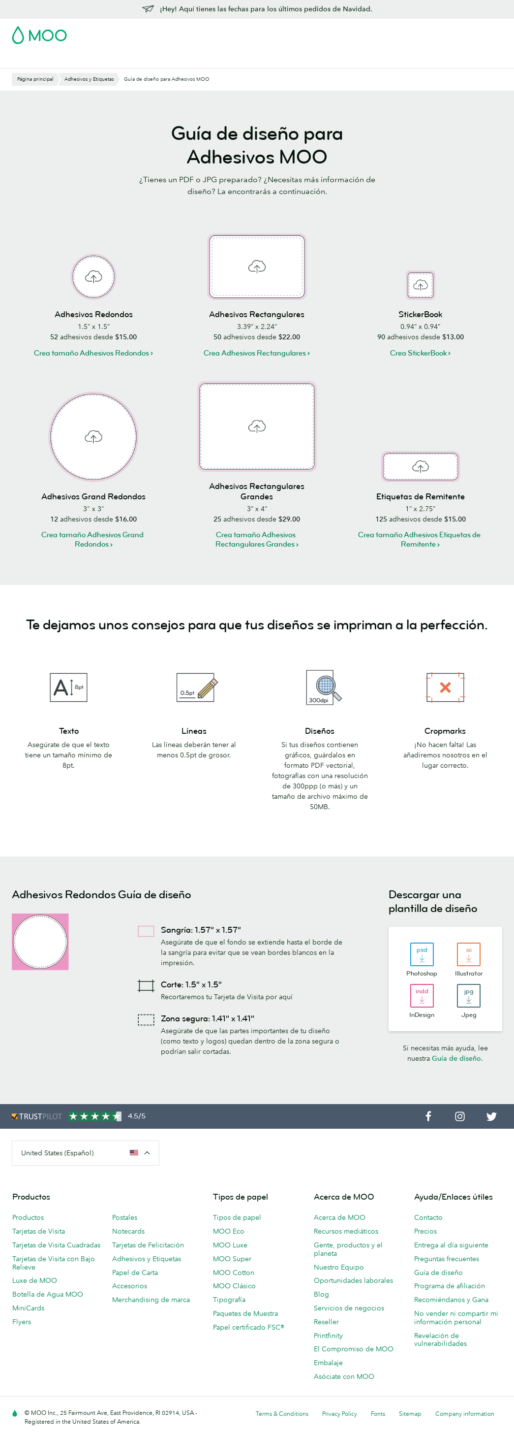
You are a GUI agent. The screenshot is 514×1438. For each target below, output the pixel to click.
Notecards (128, 1231)
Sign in (382, 32)
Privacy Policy (339, 1413)
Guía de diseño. (457, 1058)
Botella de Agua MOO (47, 1294)
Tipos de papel (237, 1217)
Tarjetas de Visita (39, 43)
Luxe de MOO (34, 1280)
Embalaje (328, 1362)
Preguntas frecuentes (446, 1258)
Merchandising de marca (151, 1299)
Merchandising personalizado (364, 43)
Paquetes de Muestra (245, 1313)
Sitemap (410, 1413)
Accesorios (129, 1285)
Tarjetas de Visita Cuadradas (56, 1245)
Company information (464, 1413)
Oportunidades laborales (353, 1280)
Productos (28, 1217)
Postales (90, 43)
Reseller (326, 1321)
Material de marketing (230, 43)
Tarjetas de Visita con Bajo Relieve (53, 1263)
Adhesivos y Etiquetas (149, 43)
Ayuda (46, 59)
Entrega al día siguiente (451, 1245)
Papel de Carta (135, 1272)
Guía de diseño (438, 1272)
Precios (425, 1231)
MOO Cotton (233, 1272)
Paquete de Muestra (294, 32)
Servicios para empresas (462, 43)
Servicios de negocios (349, 1308)
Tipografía (229, 1299)
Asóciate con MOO (344, 1376)
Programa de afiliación (449, 1285)
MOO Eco (228, 1231)
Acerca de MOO (339, 1217)
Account (348, 32)
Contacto (428, 1217)
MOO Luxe (230, 1245)
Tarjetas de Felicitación (148, 1245)
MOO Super (232, 1258)
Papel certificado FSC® (248, 1327)
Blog (19, 59)
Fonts (378, 1413)
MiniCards (28, 1308)
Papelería (291, 43)
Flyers (21, 1321)
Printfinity (328, 1335)
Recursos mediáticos (346, 1231)
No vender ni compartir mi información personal (456, 1317)
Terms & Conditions (282, 1413)
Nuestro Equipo (339, 1267)
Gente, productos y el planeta (348, 1249)
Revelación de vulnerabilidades (440, 1339)
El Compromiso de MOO (353, 1348)
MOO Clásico (234, 1285)
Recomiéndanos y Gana (451, 1299)
